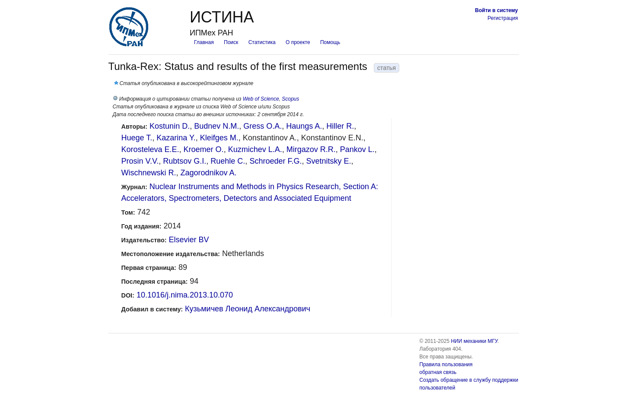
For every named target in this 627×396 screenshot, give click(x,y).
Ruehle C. (227, 161)
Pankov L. (357, 149)
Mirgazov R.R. (311, 149)
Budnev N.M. (216, 126)
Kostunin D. (170, 126)
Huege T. (137, 137)
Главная (204, 42)
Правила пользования (446, 364)
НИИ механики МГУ (474, 341)
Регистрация (502, 18)
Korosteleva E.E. (150, 149)
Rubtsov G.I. (184, 161)
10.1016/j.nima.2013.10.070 (185, 295)
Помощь (330, 42)
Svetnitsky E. (328, 161)
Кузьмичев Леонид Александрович (247, 308)
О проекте (298, 42)
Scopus (290, 99)
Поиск (231, 42)
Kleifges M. (219, 137)
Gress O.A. (262, 126)
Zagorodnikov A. (209, 172)
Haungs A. (304, 126)
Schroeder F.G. (275, 161)
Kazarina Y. (175, 137)
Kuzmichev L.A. (255, 149)
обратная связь (438, 372)
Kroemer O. (204, 149)
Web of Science (261, 99)
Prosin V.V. (140, 161)
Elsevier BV (189, 239)
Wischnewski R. (148, 172)
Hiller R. (340, 126)
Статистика (262, 42)
